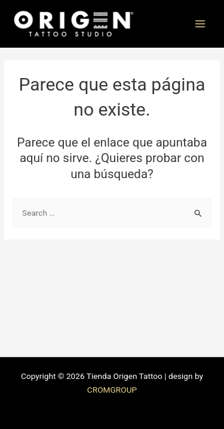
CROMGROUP (112, 389)
